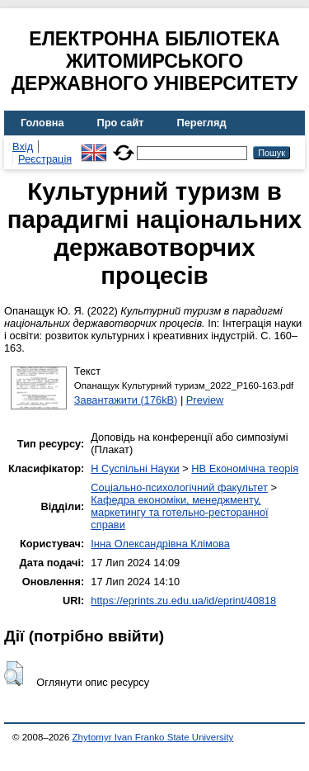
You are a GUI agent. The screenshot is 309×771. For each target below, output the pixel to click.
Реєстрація (45, 159)
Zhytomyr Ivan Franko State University (153, 737)
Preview (205, 400)
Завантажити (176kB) (126, 400)
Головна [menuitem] (42, 122)
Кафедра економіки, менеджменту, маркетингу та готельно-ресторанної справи (179, 512)
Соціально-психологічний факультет (179, 487)
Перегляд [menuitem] (202, 122)
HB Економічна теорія (244, 468)
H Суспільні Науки (135, 468)
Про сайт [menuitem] (120, 122)
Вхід (22, 146)
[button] (13, 673)
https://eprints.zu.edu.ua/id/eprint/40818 (183, 600)
